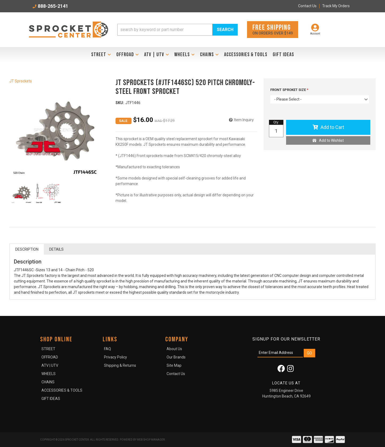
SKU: (120, 103)
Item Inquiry (244, 120)
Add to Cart (332, 127)
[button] (177, 30)
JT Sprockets (20, 81)
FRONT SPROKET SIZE (288, 90)
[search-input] (165, 29)
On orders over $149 (272, 29)
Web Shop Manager (151, 439)
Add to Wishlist (331, 140)
